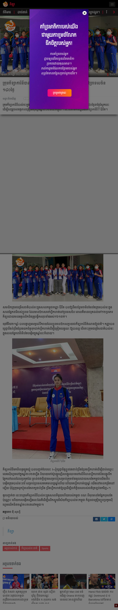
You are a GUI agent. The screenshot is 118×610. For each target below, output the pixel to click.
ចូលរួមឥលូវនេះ (59, 92)
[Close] (84, 13)
